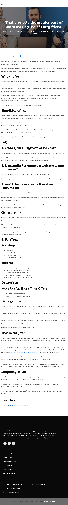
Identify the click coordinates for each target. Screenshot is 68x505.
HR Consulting (7, 465)
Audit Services (7, 458)
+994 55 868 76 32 (13, 488)
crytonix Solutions (49, 502)
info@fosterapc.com (13, 492)
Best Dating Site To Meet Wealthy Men (31, 56)
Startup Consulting (9, 473)
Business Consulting (9, 461)
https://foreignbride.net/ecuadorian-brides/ (24, 352)
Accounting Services (9, 454)
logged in (12, 405)
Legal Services (8, 469)
